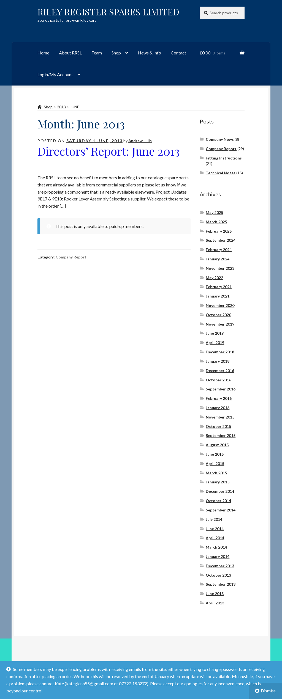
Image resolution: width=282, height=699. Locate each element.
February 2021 (219, 286)
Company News (220, 139)
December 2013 (220, 565)
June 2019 (215, 333)
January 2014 (217, 556)
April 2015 (215, 463)
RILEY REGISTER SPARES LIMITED (108, 12)
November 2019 (220, 324)
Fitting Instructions (224, 158)
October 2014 (218, 500)
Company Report (71, 257)
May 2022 (214, 277)
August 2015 (217, 444)
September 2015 (220, 435)
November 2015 (220, 417)
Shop (116, 52)
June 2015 (215, 454)
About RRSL (70, 52)
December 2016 (220, 370)
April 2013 (215, 603)
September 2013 (220, 584)
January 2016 (217, 407)
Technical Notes (220, 172)
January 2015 (217, 482)
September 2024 (220, 240)
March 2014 (216, 547)
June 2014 (215, 528)
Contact (178, 52)
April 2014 (215, 537)
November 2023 (220, 268)
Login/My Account (55, 74)
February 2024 (219, 249)
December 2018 (220, 352)
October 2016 (218, 380)
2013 (61, 106)
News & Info (149, 52)
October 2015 (218, 426)
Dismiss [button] (268, 690)
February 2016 (219, 398)
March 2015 (216, 472)
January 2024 (217, 259)
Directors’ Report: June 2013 (108, 151)
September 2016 (220, 389)
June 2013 (215, 593)
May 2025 (214, 212)
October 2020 (218, 314)
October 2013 (218, 575)
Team (96, 52)
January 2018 (217, 361)
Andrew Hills (140, 140)
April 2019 (215, 342)
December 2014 (220, 491)
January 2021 (217, 296)
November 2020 (220, 305)
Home (43, 52)
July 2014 (214, 519)
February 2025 (219, 231)
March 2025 (216, 221)
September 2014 (220, 510)
